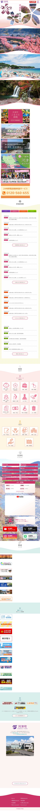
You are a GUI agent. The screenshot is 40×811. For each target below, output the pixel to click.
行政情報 (14, 802)
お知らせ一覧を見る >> (20, 282)
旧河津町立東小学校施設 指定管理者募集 (17, 338)
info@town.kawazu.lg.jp (21, 734)
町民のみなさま (24, 798)
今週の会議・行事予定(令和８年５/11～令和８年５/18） (20, 224)
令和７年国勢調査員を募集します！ (16, 349)
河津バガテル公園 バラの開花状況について (18, 229)
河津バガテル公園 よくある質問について (17, 277)
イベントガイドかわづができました (16, 302)
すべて (6, 211)
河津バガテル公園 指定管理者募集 (16, 333)
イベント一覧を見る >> (20, 318)
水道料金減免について (13, 240)
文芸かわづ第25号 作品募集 (15, 343)
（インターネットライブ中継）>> (24, 520)
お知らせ (14, 211)
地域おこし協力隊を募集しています (16, 328)
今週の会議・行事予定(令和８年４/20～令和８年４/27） (20, 308)
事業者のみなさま (15, 800)
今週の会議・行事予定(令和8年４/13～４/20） (18, 313)
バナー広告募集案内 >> (20, 715)
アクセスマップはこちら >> (20, 783)
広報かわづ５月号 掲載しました (16, 235)
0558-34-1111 (15, 732)
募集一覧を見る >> (20, 353)
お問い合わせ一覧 (24, 802)
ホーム (13, 798)
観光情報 (23, 800)
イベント (23, 211)
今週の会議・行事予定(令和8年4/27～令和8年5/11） (20, 297)
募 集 (32, 211)
